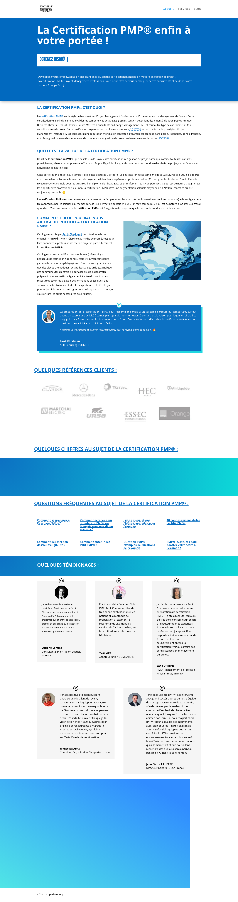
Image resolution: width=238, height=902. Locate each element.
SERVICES (184, 9)
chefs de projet (118, 120)
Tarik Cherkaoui (72, 234)
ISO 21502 (163, 138)
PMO (142, 125)
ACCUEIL (168, 9)
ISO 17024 (135, 129)
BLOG (197, 9)
